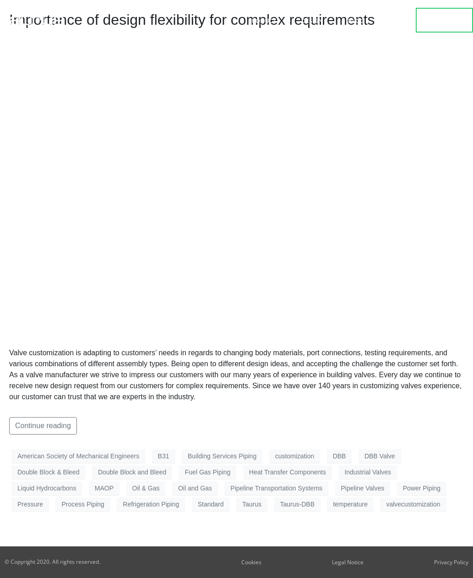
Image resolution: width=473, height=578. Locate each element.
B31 (163, 456)
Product (264, 20)
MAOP (104, 488)
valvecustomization (413, 504)
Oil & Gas (146, 488)
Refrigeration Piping (151, 504)
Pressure (30, 504)
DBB (339, 456)
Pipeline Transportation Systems (276, 488)
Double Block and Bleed (132, 472)
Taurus (251, 504)
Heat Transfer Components (287, 472)
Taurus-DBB (297, 504)
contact (444, 20)
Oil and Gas (195, 488)
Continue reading (43, 425)
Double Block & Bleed (48, 472)
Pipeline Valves (363, 488)
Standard (211, 504)
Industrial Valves (367, 472)
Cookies (251, 562)
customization (295, 456)
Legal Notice (348, 562)
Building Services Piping (222, 456)
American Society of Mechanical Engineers (78, 456)
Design (314, 20)
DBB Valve (379, 456)
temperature (350, 504)
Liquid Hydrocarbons (46, 488)
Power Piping (422, 488)
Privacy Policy (451, 562)
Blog (356, 21)
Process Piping (82, 504)
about (395, 21)
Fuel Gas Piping (208, 472)
